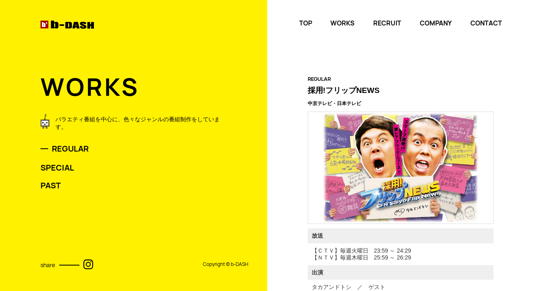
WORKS (342, 23)
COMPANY (436, 23)
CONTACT (486, 23)
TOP (305, 23)
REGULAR (70, 148)
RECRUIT (387, 23)
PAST (50, 185)
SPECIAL (57, 167)
